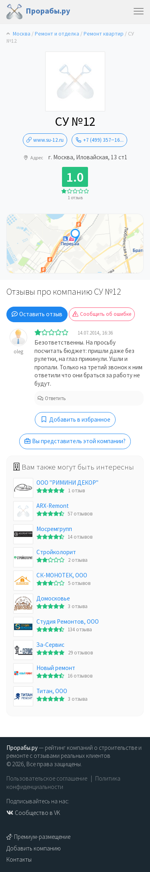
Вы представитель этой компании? (75, 441)
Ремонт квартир (104, 33)
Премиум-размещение (38, 836)
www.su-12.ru (45, 140)
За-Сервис (50, 644)
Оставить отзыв (37, 314)
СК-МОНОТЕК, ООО (61, 575)
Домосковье (53, 598)
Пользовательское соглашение (46, 778)
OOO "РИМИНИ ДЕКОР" (67, 482)
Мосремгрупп (54, 529)
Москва (21, 33)
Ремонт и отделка (57, 33)
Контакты (19, 859)
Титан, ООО (51, 691)
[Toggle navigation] (139, 12)
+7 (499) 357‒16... (99, 140)
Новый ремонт (55, 668)
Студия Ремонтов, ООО (67, 621)
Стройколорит (56, 552)
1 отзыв (75, 197)
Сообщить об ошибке (101, 314)
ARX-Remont (52, 505)
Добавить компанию (33, 848)
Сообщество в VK (33, 813)
